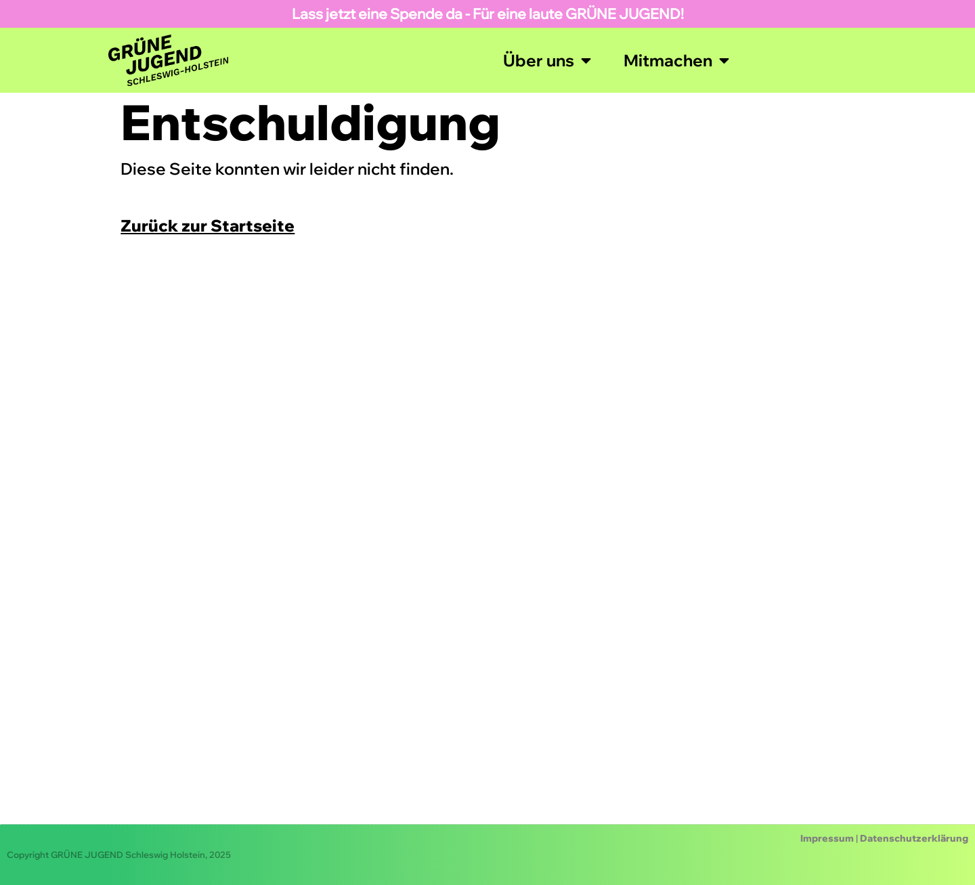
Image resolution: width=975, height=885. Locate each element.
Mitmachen (676, 60)
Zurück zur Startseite (208, 225)
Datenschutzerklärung (914, 838)
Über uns (547, 60)
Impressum (827, 838)
